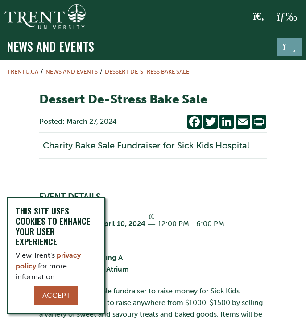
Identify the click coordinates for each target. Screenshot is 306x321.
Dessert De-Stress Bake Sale (147, 71)
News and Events (50, 46)
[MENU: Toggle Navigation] (287, 17)
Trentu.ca (22, 71)
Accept (56, 295)
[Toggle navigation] (289, 47)
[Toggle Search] (259, 17)
